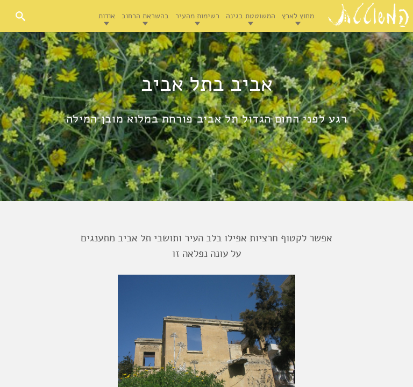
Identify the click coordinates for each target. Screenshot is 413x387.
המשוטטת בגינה (250, 16)
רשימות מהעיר (197, 16)
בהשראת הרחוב (145, 16)
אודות (106, 16)
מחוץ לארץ (298, 16)
